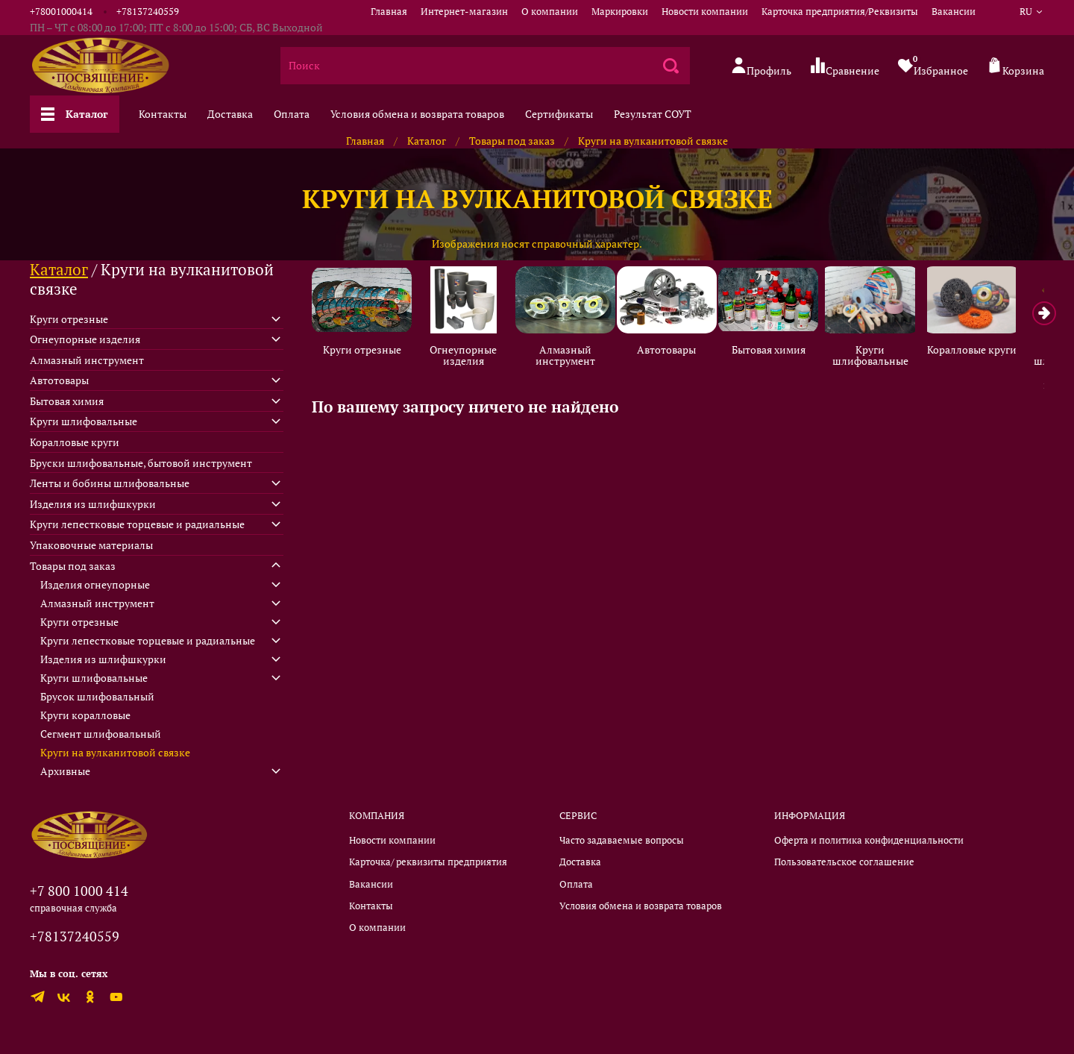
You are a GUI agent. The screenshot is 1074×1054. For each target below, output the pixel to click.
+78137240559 (147, 11)
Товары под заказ (512, 141)
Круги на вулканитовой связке (115, 752)
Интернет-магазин (464, 11)
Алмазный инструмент (573, 357)
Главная (389, 11)
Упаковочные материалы (91, 545)
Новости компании (705, 11)
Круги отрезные (363, 351)
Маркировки (619, 11)
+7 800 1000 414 (79, 891)
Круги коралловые (85, 715)
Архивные (65, 771)
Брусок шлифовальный (97, 696)
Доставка (230, 114)
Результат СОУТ (652, 114)
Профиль (761, 66)
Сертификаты (559, 114)
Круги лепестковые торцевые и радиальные (137, 524)
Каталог (74, 114)
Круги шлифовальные (888, 357)
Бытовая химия (783, 351)
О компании (549, 11)
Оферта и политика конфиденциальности (869, 840)
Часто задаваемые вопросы (621, 840)
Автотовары (677, 351)
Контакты (162, 114)
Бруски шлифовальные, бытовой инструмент (141, 463)
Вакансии (954, 11)
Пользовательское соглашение (844, 862)
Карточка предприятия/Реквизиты (839, 11)
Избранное (933, 65)
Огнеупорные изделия (468, 357)
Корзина (1015, 66)
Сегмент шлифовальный (100, 734)
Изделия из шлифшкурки (93, 504)
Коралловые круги (992, 351)
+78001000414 (61, 11)
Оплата (292, 114)
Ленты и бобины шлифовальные (109, 483)
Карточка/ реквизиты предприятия (428, 862)
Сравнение (844, 66)
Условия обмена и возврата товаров (417, 114)
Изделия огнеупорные (95, 584)
